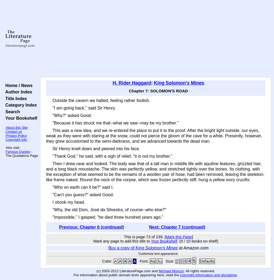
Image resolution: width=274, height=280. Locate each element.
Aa (152, 261)
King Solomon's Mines (179, 83)
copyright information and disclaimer (208, 275)
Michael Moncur (171, 271)
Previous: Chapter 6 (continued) (91, 227)
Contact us (14, 132)
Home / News (18, 85)
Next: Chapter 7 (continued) (177, 227)
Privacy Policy (16, 136)
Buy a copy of (143, 248)
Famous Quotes (18, 152)
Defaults (207, 261)
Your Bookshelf (20, 118)
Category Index (20, 105)
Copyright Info (16, 140)
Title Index (15, 98)
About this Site (17, 128)
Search (11, 111)
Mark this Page (179, 237)
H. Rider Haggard (132, 83)
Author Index (17, 91)
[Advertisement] (156, 38)
